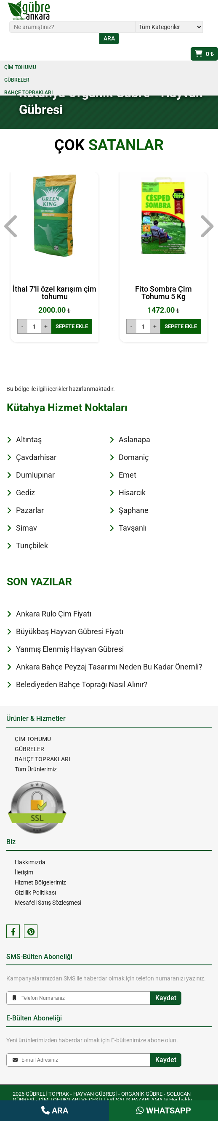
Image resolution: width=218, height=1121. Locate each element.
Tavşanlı (132, 527)
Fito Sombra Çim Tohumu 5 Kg (163, 292)
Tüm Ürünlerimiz (36, 769)
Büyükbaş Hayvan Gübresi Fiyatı (69, 631)
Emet (127, 474)
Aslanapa (134, 439)
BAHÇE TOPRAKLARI (28, 93)
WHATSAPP (163, 1110)
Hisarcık (132, 492)
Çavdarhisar (36, 457)
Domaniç (134, 457)
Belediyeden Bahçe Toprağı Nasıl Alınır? (82, 684)
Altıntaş (29, 439)
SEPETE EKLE (72, 326)
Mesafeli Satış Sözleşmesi (48, 903)
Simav (26, 527)
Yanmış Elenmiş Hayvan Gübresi (70, 649)
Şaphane (134, 510)
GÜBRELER (16, 80)
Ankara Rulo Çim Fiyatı (53, 613)
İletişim (24, 872)
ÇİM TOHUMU (20, 67)
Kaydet (165, 998)
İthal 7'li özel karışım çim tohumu (54, 292)
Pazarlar (30, 510)
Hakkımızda (30, 862)
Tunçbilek (32, 545)
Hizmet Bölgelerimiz (40, 882)
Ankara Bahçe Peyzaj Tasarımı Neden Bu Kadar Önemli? (109, 666)
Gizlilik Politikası (35, 892)
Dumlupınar (35, 474)
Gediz (25, 492)
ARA (54, 1110)
